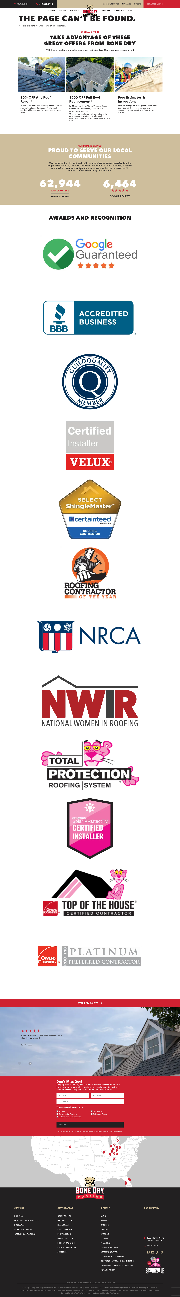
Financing (119, 11)
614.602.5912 (152, 1246)
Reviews (62, 11)
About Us (74, 11)
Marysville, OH (65, 1234)
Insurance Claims (109, 1247)
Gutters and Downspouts (70, 1117)
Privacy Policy (118, 1131)
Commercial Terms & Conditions (117, 1261)
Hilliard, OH (63, 1225)
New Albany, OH (65, 1238)
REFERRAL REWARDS (111, 4)
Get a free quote (154, 4)
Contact (105, 1238)
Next (30, 1063)
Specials (106, 11)
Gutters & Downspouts (26, 1220)
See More (62, 1252)
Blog (130, 11)
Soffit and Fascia (100, 1114)
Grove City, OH (65, 1220)
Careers (137, 4)
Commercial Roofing (68, 1114)
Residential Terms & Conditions (117, 1265)
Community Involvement (113, 1256)
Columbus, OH (65, 1216)
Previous (19, 1063)
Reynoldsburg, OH (67, 1247)
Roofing (62, 1111)
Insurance (126, 4)
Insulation (97, 1111)
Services (51, 11)
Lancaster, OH (65, 1229)
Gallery (105, 1220)
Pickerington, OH (66, 1243)
